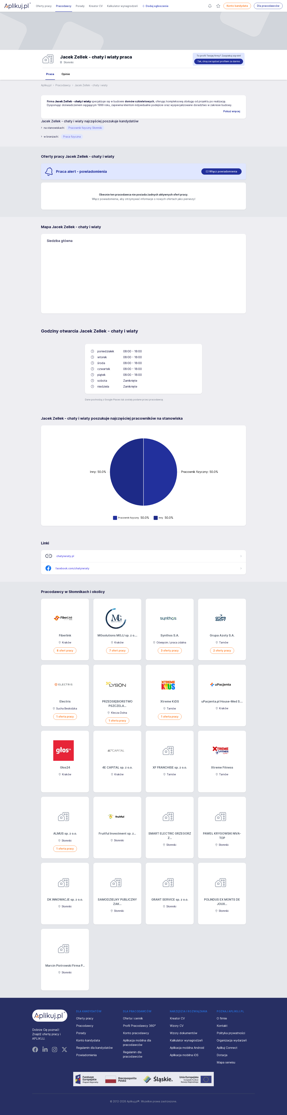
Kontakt (222, 1026)
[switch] (221, 171)
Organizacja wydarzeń (232, 1040)
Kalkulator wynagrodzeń (122, 6)
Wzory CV (177, 1026)
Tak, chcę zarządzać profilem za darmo (218, 61)
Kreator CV (96, 6)
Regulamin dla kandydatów (94, 1048)
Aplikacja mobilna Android (187, 1048)
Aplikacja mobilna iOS (184, 1055)
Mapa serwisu (226, 1062)
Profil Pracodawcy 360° (139, 1026)
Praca (50, 74)
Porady (80, 6)
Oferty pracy (44, 6)
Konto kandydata (237, 5)
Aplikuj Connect (227, 1048)
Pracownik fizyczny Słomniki (85, 127)
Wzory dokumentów (183, 1033)
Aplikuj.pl (46, 85)
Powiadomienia (86, 1055)
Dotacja (222, 1055)
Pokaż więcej (231, 111)
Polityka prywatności (231, 1033)
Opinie (65, 74)
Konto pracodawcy (136, 1033)
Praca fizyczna (72, 136)
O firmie (222, 1018)
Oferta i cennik (133, 1018)
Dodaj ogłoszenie (155, 6)
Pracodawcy (63, 6)
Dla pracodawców (268, 5)
